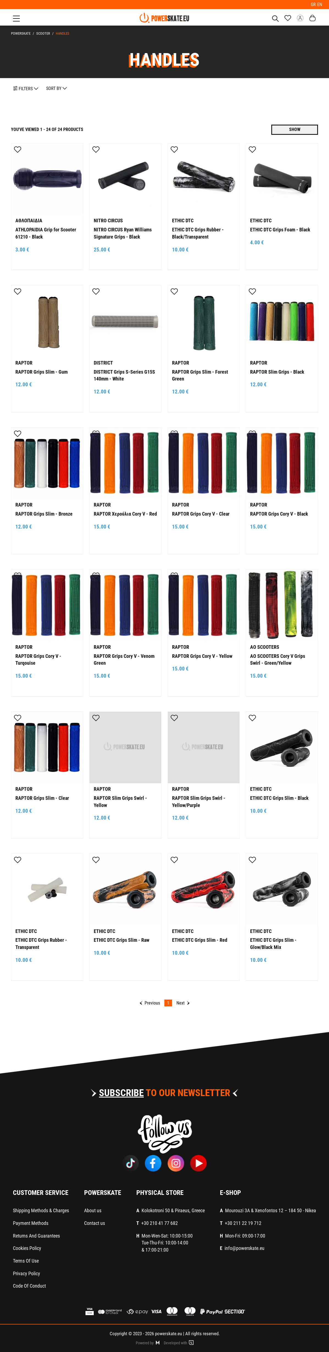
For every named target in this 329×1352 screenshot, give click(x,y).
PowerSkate (21, 33)
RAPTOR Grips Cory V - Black (279, 513)
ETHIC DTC (182, 220)
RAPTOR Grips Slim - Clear (42, 797)
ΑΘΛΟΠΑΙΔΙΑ (28, 220)
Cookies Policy (27, 1247)
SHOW (294, 129)
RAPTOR (23, 362)
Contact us (94, 1222)
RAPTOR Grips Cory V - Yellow (202, 655)
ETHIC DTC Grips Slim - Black (279, 797)
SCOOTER (42, 33)
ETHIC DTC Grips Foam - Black (280, 229)
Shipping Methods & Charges (41, 1210)
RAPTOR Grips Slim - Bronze (44, 513)
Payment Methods (30, 1222)
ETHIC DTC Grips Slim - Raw (121, 939)
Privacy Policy (26, 1273)
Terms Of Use (26, 1260)
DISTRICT (103, 362)
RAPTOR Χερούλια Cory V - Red (125, 513)
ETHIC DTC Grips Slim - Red (199, 939)
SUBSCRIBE (121, 1092)
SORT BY (56, 88)
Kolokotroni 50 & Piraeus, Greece (173, 1210)
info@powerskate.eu (244, 1247)
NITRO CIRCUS (108, 220)
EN (319, 4)
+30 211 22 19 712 (243, 1222)
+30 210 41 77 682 (159, 1222)
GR (314, 4)
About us (92, 1210)
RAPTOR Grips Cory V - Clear (201, 513)
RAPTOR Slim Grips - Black (277, 371)
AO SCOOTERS (264, 646)
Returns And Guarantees (36, 1235)
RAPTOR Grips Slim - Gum (41, 371)
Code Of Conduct (29, 1285)
